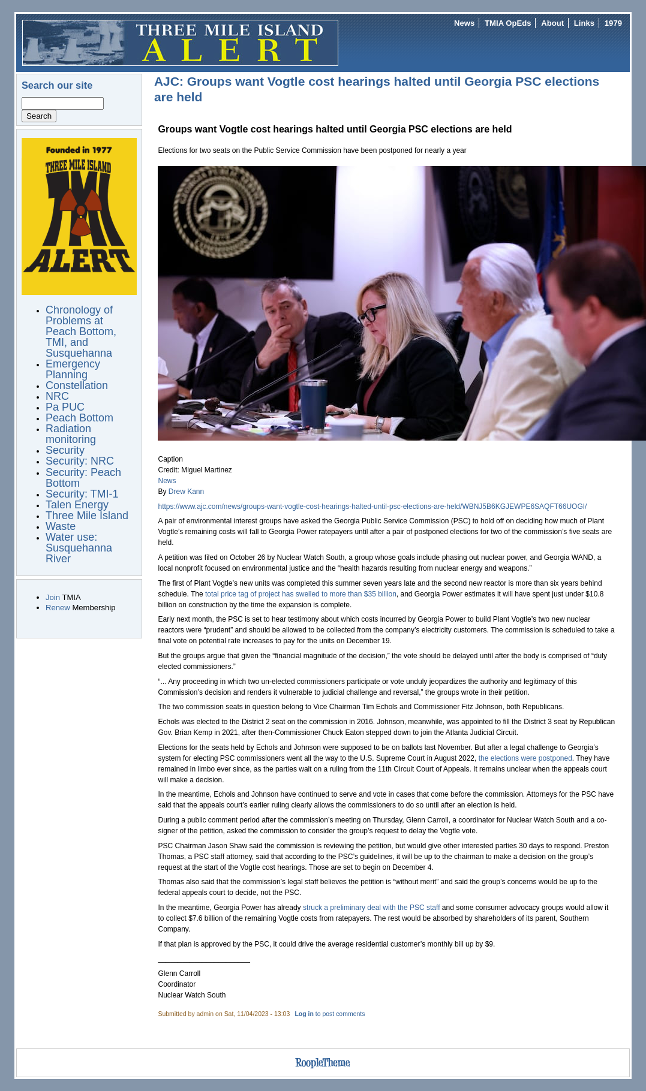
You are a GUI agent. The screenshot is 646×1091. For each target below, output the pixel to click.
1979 (613, 23)
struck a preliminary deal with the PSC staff (371, 907)
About (552, 23)
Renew (58, 607)
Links (584, 23)
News (464, 23)
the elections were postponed (525, 758)
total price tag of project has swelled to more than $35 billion (300, 594)
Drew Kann (186, 491)
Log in (304, 1014)
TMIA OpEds (508, 23)
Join (53, 597)
